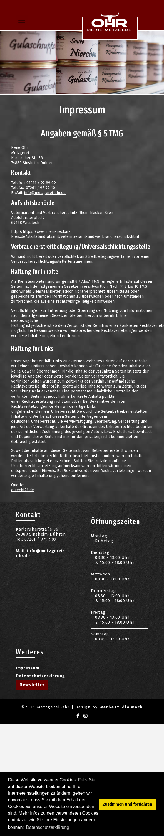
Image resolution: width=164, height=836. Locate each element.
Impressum (27, 668)
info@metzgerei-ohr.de (45, 192)
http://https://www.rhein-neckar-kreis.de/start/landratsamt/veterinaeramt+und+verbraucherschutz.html (75, 234)
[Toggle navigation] (22, 20)
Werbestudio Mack (121, 707)
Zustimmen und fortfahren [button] (127, 804)
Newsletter (32, 684)
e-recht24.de (22, 490)
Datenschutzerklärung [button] (47, 827)
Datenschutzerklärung (40, 675)
